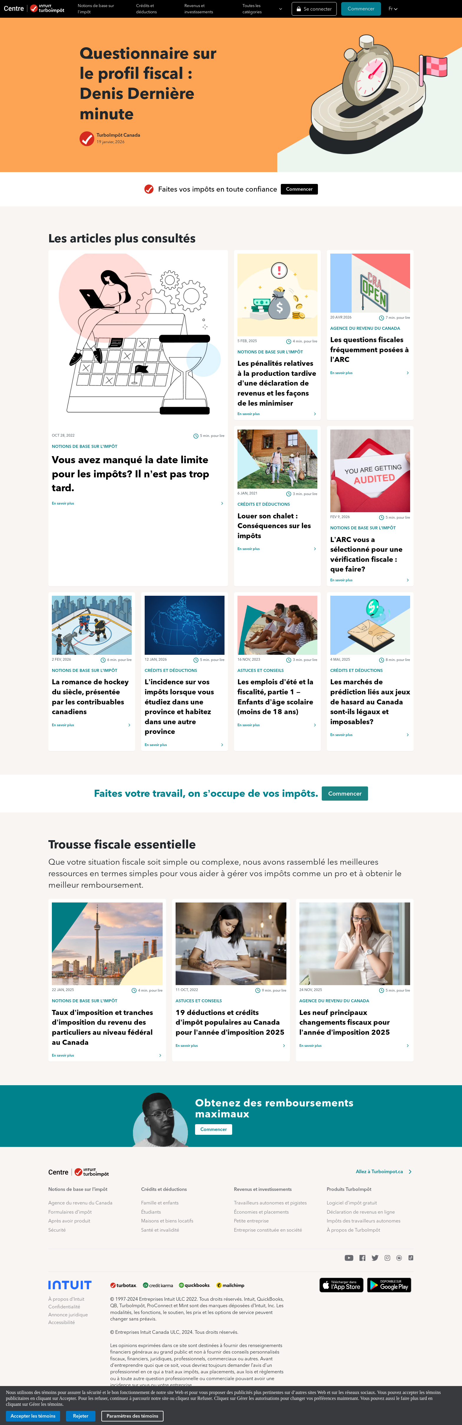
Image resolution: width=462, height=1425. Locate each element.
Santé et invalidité (160, 1230)
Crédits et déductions (146, 8)
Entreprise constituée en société (268, 1230)
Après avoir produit (69, 1221)
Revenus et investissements (198, 8)
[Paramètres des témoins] (132, 1416)
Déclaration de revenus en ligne (361, 1212)
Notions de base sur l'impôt (96, 8)
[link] (138, 446)
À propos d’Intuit (66, 1299)
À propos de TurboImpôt (353, 1230)
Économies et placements (261, 1212)
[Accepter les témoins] (33, 1416)
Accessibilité (61, 1322)
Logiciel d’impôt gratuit (352, 1203)
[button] (423, 9)
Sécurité (57, 1230)
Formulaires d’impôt (70, 1212)
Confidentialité (64, 1307)
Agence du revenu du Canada (80, 1203)
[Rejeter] (80, 1416)
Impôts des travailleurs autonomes (363, 1221)
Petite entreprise (251, 1221)
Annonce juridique (68, 1315)
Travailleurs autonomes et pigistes (270, 1203)
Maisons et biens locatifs (167, 1221)
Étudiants (151, 1212)
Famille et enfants (160, 1203)
